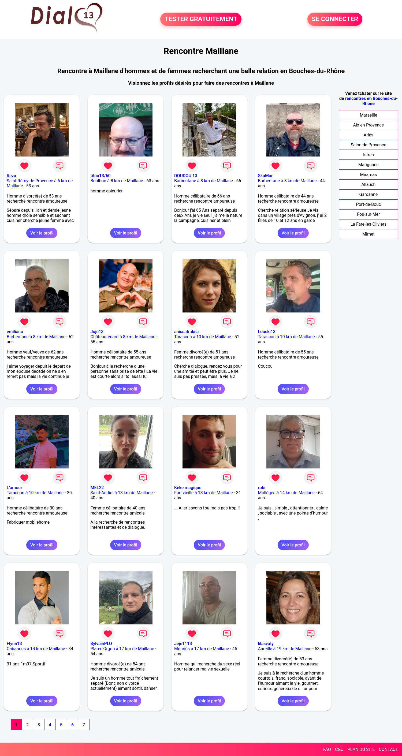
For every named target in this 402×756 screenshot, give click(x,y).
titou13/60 (100, 175)
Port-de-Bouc (368, 204)
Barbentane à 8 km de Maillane (203, 180)
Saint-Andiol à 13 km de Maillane (121, 492)
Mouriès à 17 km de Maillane (201, 648)
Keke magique (187, 487)
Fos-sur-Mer (368, 214)
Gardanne (368, 194)
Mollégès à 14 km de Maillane (286, 492)
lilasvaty (266, 643)
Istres (368, 154)
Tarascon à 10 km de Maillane (202, 336)
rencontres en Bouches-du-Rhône (371, 101)
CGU (339, 749)
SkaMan (265, 175)
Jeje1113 (183, 643)
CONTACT (388, 749)
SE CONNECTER (335, 19)
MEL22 (97, 487)
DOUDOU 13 (185, 175)
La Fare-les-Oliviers (368, 224)
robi (261, 487)
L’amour (14, 487)
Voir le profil (41, 233)
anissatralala (186, 331)
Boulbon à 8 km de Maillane (116, 180)
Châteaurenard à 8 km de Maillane (122, 336)
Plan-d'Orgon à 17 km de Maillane (122, 648)
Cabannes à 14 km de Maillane (36, 648)
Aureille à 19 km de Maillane (284, 648)
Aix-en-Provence (368, 125)
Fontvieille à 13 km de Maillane (203, 492)
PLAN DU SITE (361, 749)
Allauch (368, 184)
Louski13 (266, 331)
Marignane (368, 164)
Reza (11, 175)
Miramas (368, 174)
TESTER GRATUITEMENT (201, 19)
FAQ (327, 749)
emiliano (15, 331)
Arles (369, 134)
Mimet (368, 234)
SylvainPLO (101, 643)
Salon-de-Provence (368, 144)
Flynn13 (14, 643)
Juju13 (96, 331)
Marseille (368, 115)
